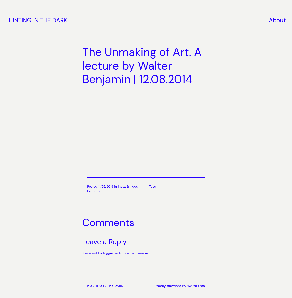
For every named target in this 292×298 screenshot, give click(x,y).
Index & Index (128, 186)
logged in (110, 253)
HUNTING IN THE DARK (36, 20)
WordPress (196, 286)
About (277, 20)
